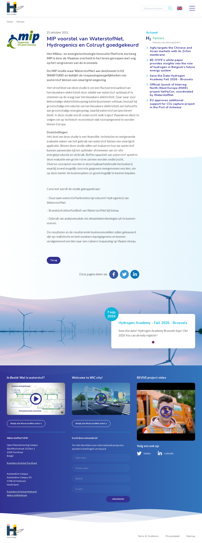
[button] (153, 342)
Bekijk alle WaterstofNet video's (26, 423)
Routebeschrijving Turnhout (22, 463)
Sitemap (190, 536)
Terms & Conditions (148, 536)
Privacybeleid (172, 536)
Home (10, 21)
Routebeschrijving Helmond (22, 491)
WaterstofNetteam (17, 495)
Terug (53, 260)
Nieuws (20, 21)
